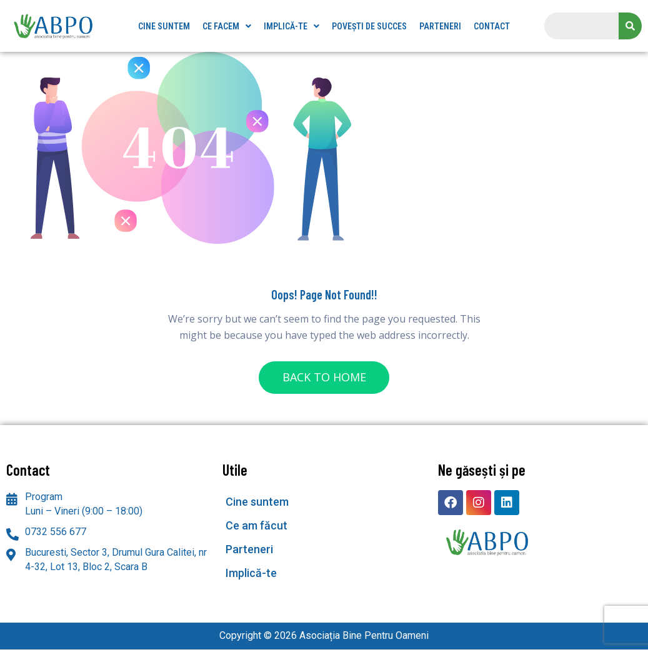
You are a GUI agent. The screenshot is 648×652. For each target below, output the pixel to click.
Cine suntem (164, 26)
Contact (492, 26)
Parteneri (440, 26)
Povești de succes (369, 26)
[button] (226, 26)
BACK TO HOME (324, 378)
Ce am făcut (256, 527)
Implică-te (291, 26)
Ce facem (226, 26)
